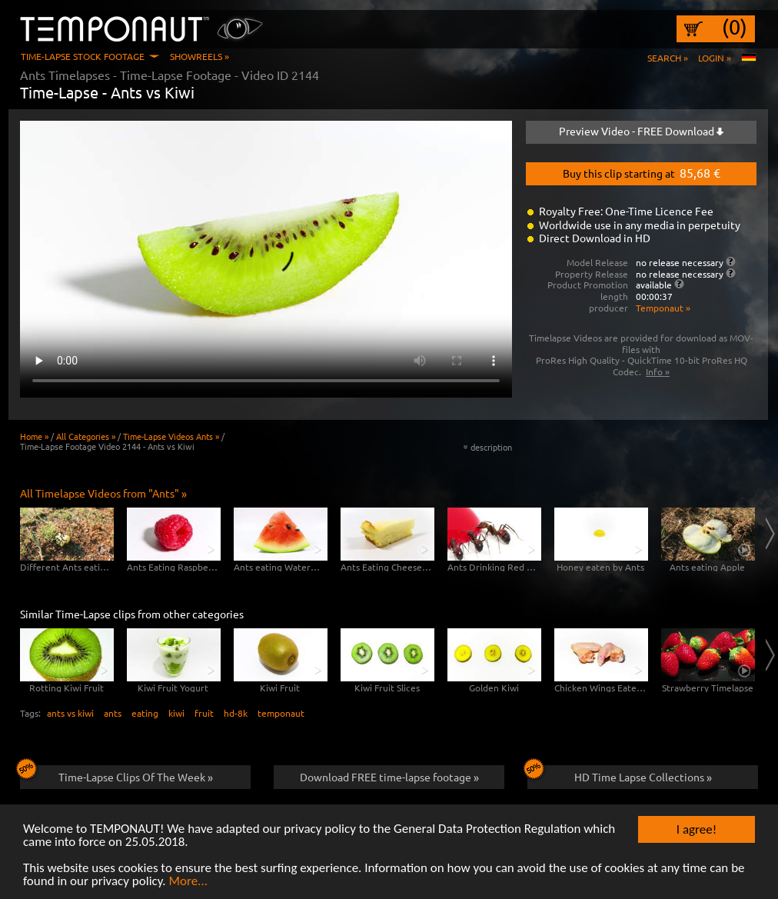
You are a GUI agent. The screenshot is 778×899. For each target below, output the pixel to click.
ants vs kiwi (70, 713)
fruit (204, 713)
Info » (658, 371)
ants (112, 713)
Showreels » (199, 56)
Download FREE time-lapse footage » (389, 777)
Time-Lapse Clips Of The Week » (116, 774)
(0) (734, 27)
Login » (714, 58)
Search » (667, 58)
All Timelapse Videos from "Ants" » (103, 493)
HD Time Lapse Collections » (619, 774)
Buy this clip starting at (641, 172)
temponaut (281, 713)
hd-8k (236, 713)
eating (144, 713)
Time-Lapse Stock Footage (83, 56)
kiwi (176, 713)
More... (188, 882)
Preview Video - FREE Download (641, 131)
